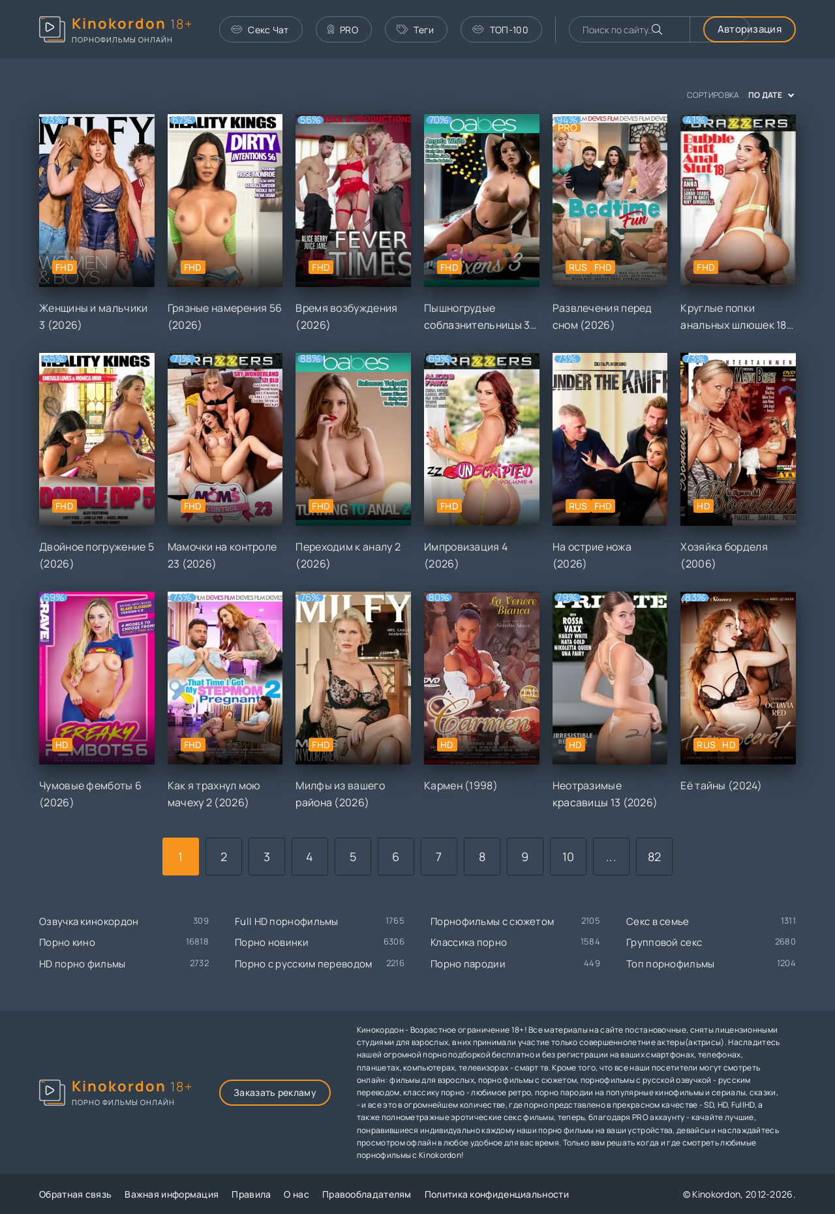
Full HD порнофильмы (287, 921)
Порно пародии (468, 964)
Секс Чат (260, 29)
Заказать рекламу (275, 1092)
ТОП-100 (500, 29)
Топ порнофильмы (670, 964)
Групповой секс (664, 942)
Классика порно (469, 942)
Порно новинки (272, 942)
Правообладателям (367, 1194)
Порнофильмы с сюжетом (492, 921)
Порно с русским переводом (303, 964)
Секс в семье (658, 921)
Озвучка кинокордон (88, 921)
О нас (296, 1194)
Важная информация (172, 1194)
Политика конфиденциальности (497, 1194)
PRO (342, 29)
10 (568, 856)
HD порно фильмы (82, 964)
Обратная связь (75, 1194)
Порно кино (67, 942)
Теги (415, 29)
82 (654, 856)
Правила (251, 1194)
